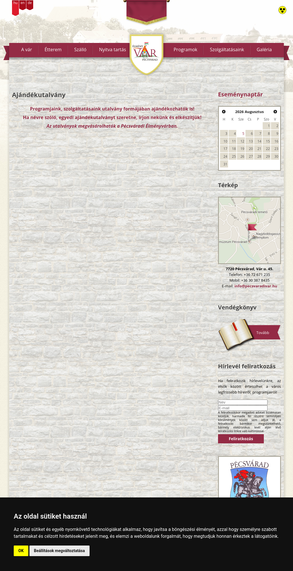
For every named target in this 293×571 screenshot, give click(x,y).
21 (259, 148)
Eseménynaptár (240, 94)
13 (251, 141)
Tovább (262, 332)
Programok (185, 49)
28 (259, 156)
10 (225, 141)
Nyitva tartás (112, 49)
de (30, 2)
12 (242, 141)
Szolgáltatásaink (227, 49)
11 (234, 141)
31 (225, 164)
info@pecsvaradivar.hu (255, 286)
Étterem (53, 49)
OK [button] (21, 550)
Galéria (264, 49)
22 (268, 148)
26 (242, 156)
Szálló (80, 49)
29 (268, 156)
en (23, 2)
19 (242, 148)
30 (276, 156)
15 (268, 141)
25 (234, 156)
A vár (26, 49)
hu (15, 2)
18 (234, 148)
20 (251, 148)
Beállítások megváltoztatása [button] (59, 550)
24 (225, 156)
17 (225, 148)
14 (259, 141)
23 (276, 148)
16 (276, 141)
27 (251, 156)
